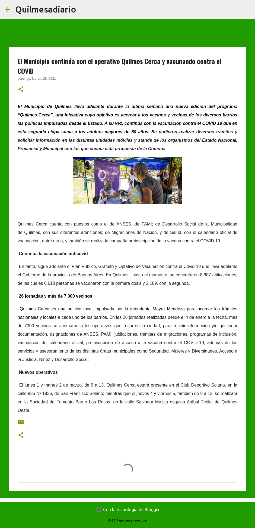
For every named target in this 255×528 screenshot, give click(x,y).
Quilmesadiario (45, 9)
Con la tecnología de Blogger (127, 509)
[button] (21, 90)
